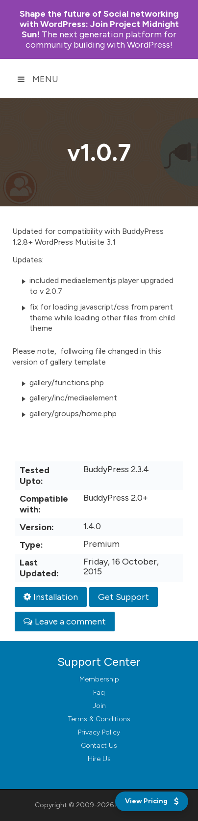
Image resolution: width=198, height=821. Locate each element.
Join (99, 706)
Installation (51, 597)
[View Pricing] (151, 801)
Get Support (123, 597)
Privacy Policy (99, 732)
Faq (99, 692)
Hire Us (99, 759)
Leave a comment (65, 621)
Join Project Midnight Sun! (99, 24)
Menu (37, 79)
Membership (99, 679)
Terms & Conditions (99, 719)
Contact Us (99, 745)
